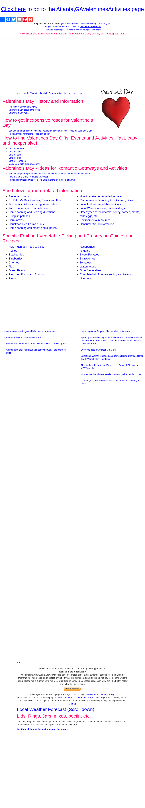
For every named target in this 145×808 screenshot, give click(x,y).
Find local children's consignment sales (33, 204)
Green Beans (17, 270)
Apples (13, 250)
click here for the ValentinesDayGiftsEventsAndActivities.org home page (48, 93)
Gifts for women (16, 148)
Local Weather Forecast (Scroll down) (55, 709)
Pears (12, 278)
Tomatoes (86, 262)
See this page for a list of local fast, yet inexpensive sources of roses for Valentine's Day (50, 131)
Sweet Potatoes (89, 254)
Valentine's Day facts (19, 113)
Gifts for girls (15, 158)
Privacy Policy (107, 694)
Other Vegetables (90, 270)
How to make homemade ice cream (101, 196)
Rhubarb (85, 250)
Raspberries (87, 246)
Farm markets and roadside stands (30, 208)
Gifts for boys (15, 155)
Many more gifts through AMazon (24, 164)
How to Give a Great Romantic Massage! (28, 177)
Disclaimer (91, 694)
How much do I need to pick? (26, 246)
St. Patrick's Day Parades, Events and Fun (35, 200)
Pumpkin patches (19, 216)
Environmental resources (95, 220)
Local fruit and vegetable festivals (100, 204)
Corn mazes (16, 220)
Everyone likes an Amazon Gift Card (23, 337)
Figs (11, 266)
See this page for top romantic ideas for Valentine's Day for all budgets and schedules (49, 173)
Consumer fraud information (97, 224)
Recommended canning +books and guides (106, 200)
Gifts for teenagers (17, 161)
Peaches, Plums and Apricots (27, 274)
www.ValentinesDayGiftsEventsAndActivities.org (81, 697)
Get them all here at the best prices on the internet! (43, 729)
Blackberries (16, 254)
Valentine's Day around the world (24, 110)
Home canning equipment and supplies (33, 227)
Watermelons (88, 266)
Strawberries (87, 258)
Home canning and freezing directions (32, 212)
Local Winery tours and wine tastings (102, 208)
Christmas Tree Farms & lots (26, 224)
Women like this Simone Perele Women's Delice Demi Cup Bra (36, 343)
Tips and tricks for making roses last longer (29, 134)
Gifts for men (15, 151)
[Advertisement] (72, 63)
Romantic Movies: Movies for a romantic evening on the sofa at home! (42, 180)
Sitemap (72, 703)
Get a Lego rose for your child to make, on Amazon (30, 331)
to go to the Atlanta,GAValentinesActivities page (72, 9)
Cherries (14, 262)
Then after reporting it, (72, 30)
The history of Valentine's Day (23, 107)
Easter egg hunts (19, 196)
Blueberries (16, 258)
